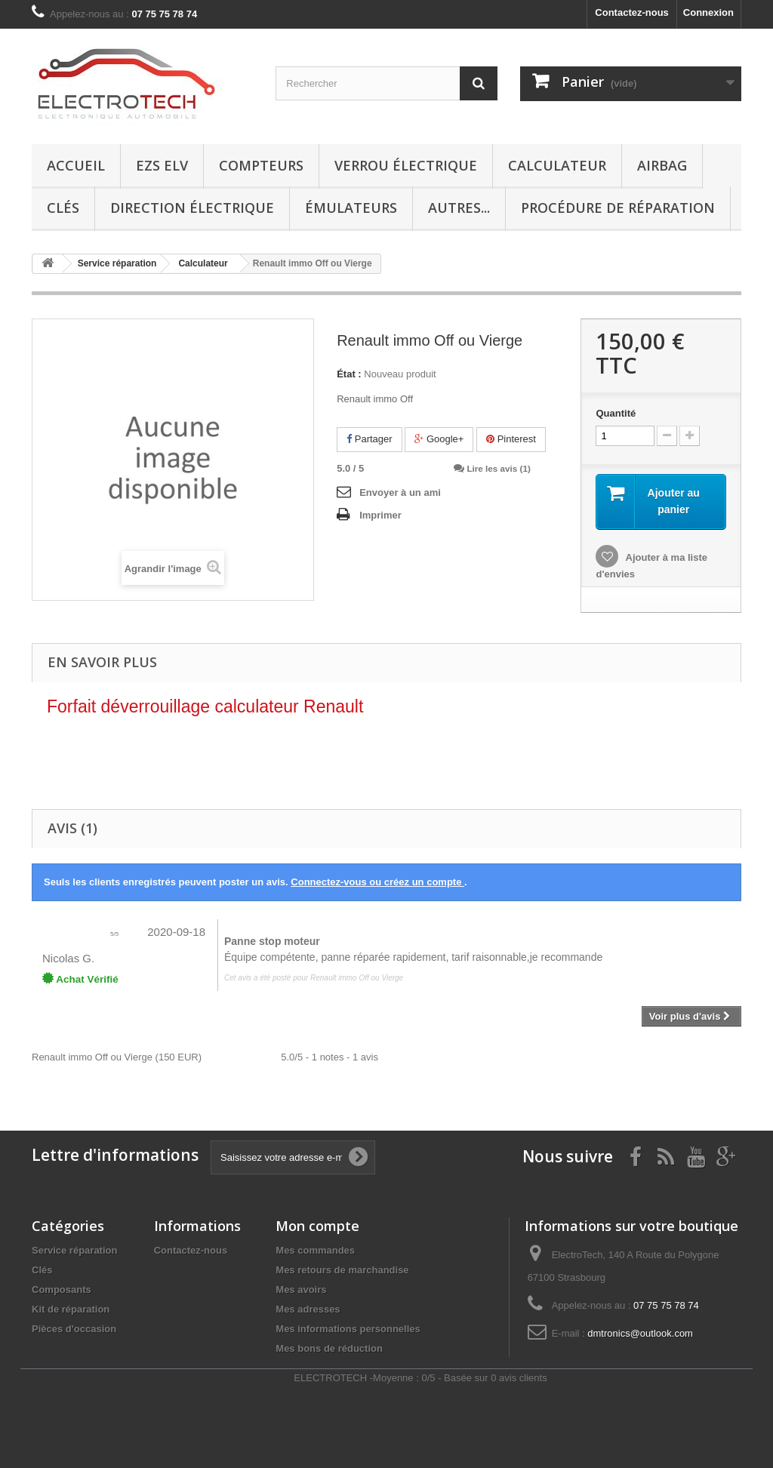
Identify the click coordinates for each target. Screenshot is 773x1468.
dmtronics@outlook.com (640, 1333)
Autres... (459, 208)
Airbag (662, 165)
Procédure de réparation (618, 208)
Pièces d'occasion (74, 1328)
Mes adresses (308, 1309)
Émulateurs (351, 208)
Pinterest (511, 439)
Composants (61, 1289)
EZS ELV (162, 165)
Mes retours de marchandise (342, 1270)
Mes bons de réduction (329, 1348)
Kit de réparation (70, 1309)
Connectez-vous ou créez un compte (377, 882)
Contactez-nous (632, 12)
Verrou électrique (405, 165)
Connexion (708, 12)
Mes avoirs (301, 1289)
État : (349, 374)
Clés (63, 208)
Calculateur (557, 165)
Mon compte (317, 1226)
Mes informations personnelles (348, 1328)
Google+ (438, 439)
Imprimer (380, 515)
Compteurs (261, 165)
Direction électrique (192, 208)
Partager (369, 439)
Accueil (76, 165)
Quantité (616, 413)
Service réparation (74, 1250)
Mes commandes (315, 1250)
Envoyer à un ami (400, 492)
